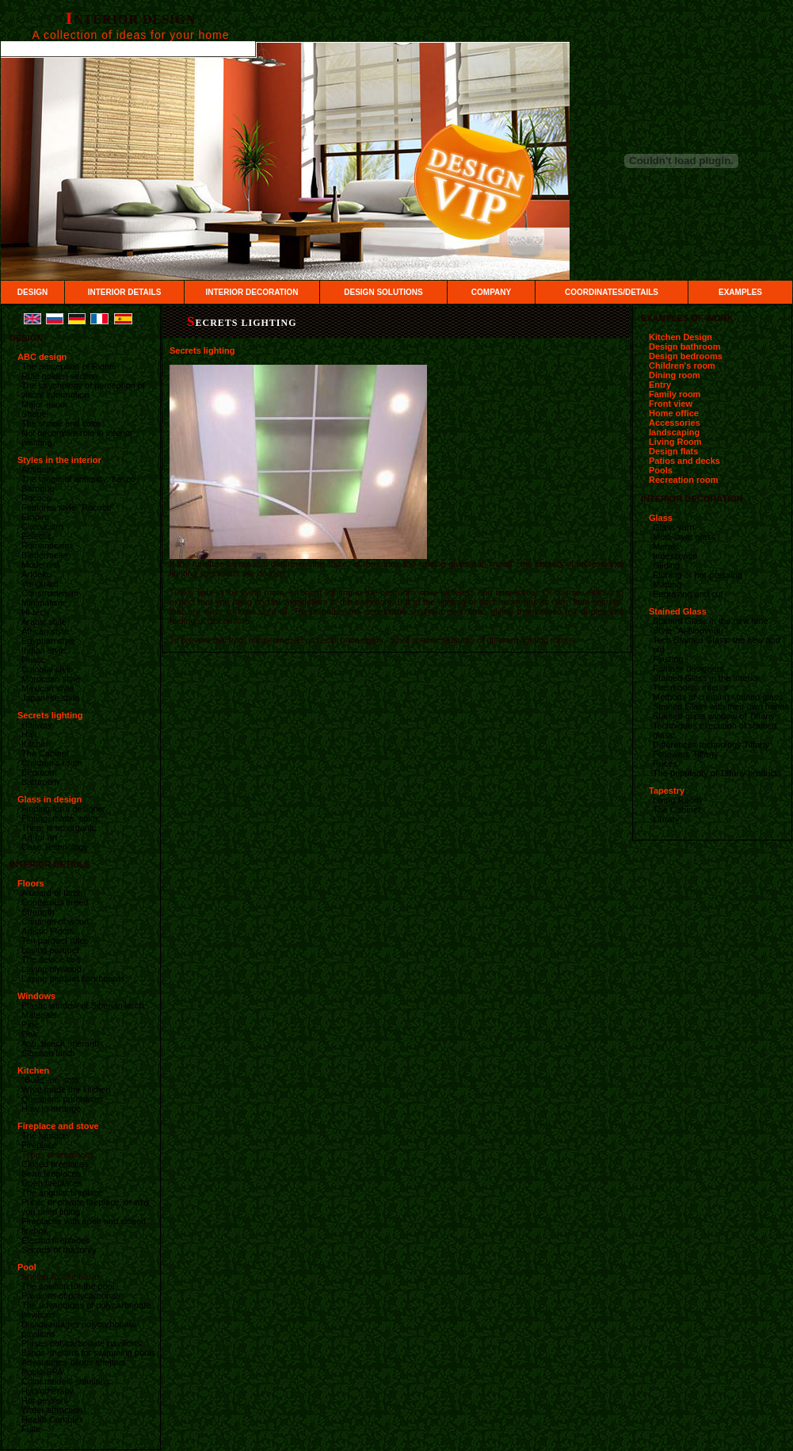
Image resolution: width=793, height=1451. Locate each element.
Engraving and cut (688, 594)
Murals (666, 546)
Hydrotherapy (47, 1390)
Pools (661, 470)
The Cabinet (45, 753)
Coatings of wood (55, 921)
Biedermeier (44, 555)
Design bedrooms (685, 356)
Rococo (36, 498)
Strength (38, 912)
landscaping (674, 432)
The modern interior (691, 687)
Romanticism (46, 545)
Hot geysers (44, 1400)
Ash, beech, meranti (60, 1043)
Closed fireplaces (54, 1164)
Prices (665, 763)
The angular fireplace (62, 1192)
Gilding (666, 565)
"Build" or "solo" (51, 1080)
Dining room (674, 375)
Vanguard (40, 583)
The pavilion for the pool (67, 1286)
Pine (30, 1024)
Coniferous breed (54, 902)
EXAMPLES (740, 292)
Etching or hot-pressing (697, 575)
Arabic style (44, 621)
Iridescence (675, 556)
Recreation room (683, 479)
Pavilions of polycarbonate (72, 1295)
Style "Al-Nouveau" (689, 630)
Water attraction (51, 1410)
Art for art (39, 837)
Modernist (40, 564)
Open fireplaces (51, 1183)
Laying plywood (51, 969)
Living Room (675, 441)
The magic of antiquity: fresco (78, 479)
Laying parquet (50, 950)
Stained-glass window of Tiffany (714, 716)
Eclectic (36, 536)
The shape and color (61, 423)
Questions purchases (62, 1099)
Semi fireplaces (51, 1173)
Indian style (43, 650)
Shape (34, 414)
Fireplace (39, 1145)
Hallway (36, 724)
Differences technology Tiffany (711, 744)
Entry (660, 384)
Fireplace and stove (58, 1126)
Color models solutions (65, 1381)
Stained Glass (678, 611)
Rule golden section (59, 376)
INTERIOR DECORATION (251, 292)
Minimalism (43, 602)
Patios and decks (684, 460)
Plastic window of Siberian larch (82, 1005)
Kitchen (36, 743)
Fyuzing (668, 659)
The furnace (44, 1135)
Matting (667, 584)
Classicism (42, 526)
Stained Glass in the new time (710, 621)
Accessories (674, 422)
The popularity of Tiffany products (717, 773)
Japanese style (50, 698)
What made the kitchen (66, 1089)
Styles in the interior (59, 460)
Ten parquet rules (55, 940)
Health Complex (52, 1419)
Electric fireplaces (55, 1240)
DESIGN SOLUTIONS (383, 292)
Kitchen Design (680, 337)
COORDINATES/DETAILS (611, 292)
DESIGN (32, 292)
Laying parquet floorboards (73, 978)
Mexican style (47, 688)
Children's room (51, 763)
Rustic (33, 659)
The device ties (50, 959)
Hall (28, 734)
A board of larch (51, 893)
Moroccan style (50, 678)
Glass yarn (674, 527)
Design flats (673, 451)
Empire (35, 517)
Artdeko (36, 574)
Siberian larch (47, 1053)
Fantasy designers (688, 668)
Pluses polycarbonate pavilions (81, 1343)
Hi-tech (35, 612)
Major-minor (44, 404)
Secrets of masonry (59, 1249)
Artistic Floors (47, 931)
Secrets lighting (50, 715)
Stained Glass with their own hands (721, 706)
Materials (39, 1015)
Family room (674, 394)
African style (45, 631)
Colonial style (47, 669)
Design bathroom (684, 346)
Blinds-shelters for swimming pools (88, 1352)
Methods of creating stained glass (718, 697)
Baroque (38, 488)
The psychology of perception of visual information (83, 390)
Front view (670, 403)
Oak (29, 1034)
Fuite (30, 1429)
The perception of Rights (68, 366)
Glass (661, 518)
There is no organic (58, 828)
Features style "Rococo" (67, 507)
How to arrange (51, 1108)
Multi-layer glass (684, 537)
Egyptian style (48, 640)
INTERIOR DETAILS (125, 292)
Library (666, 819)
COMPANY (491, 292)
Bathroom (40, 782)
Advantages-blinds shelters (73, 1362)
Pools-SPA (42, 1371)
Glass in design (49, 799)
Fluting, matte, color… (64, 818)
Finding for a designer (63, 809)
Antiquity (38, 469)
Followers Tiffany (685, 754)
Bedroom (39, 772)
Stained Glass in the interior (706, 678)
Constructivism (49, 593)
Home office (674, 413)
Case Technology (54, 847)
